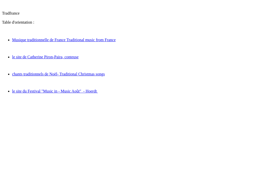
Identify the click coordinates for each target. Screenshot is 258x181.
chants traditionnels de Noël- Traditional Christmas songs (58, 74)
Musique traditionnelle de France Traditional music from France (64, 40)
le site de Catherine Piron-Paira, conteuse (45, 57)
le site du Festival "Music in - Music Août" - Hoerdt (55, 91)
